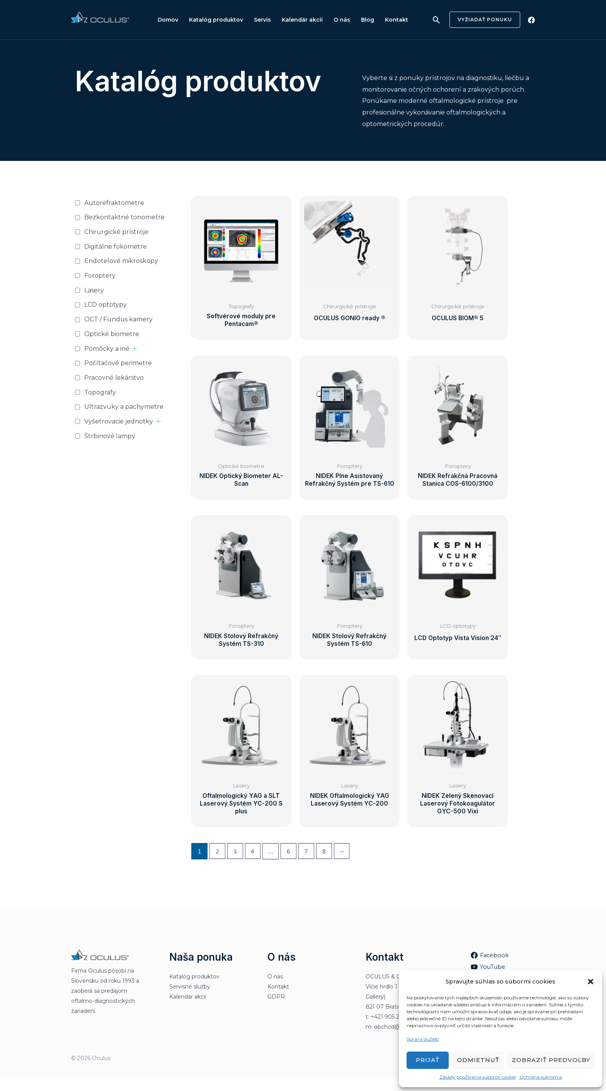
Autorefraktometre (114, 203)
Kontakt (386, 19)
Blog (359, 19)
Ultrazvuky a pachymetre (123, 406)
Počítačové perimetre (118, 363)
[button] (590, 981)
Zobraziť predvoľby (551, 1060)
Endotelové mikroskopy (121, 261)
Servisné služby (189, 998)
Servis (258, 19)
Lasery (94, 290)
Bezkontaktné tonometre (124, 217)
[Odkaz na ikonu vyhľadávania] (436, 20)
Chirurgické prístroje (116, 232)
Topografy (100, 392)
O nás (335, 19)
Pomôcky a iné (106, 348)
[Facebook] (531, 20)
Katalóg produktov (214, 19)
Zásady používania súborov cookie (477, 1077)
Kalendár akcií (296, 19)
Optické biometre (111, 334)
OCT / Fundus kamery (118, 319)
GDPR (276, 1009)
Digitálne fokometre (115, 246)
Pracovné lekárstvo (114, 377)
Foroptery (100, 275)
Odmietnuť (478, 1060)
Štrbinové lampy (109, 436)
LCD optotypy (105, 304)
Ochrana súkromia (540, 1077)
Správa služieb (423, 1039)
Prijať (427, 1060)
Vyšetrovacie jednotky (118, 421)
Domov (167, 19)
